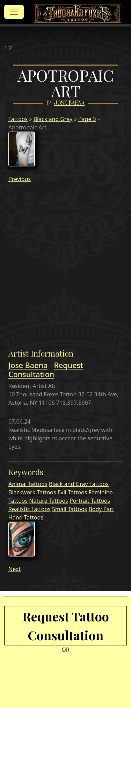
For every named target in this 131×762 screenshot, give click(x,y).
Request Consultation (45, 369)
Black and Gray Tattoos (79, 484)
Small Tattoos (69, 509)
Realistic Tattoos (29, 509)
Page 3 (87, 119)
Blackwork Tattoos (32, 492)
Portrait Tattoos (90, 501)
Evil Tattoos (72, 492)
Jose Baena (69, 103)
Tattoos (18, 119)
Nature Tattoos (48, 501)
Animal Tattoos (28, 484)
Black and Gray (53, 119)
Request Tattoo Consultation (65, 625)
